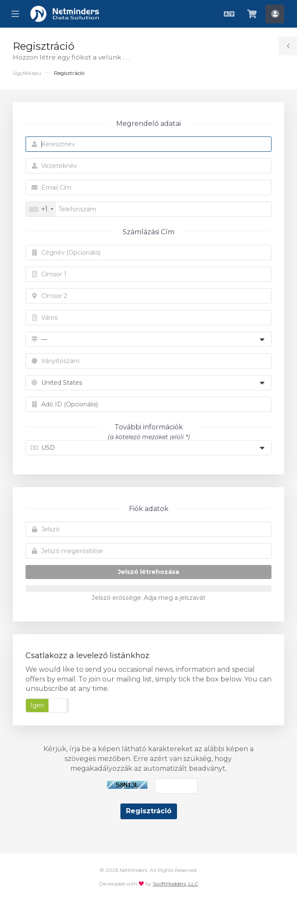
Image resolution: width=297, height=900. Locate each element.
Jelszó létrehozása (148, 572)
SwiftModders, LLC (175, 883)
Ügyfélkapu (27, 73)
